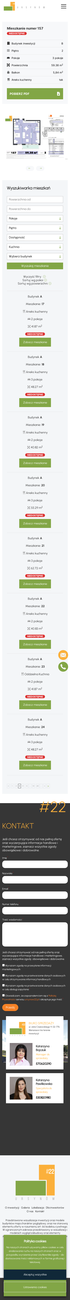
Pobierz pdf (19, 94)
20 (38, 786)
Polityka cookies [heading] (35, 1241)
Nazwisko (8, 873)
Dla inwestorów (55, 1207)
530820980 (43, 1097)
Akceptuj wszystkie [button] (35, 1274)
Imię (5, 857)
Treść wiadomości (12, 919)
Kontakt (39, 1211)
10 (33, 786)
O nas (30, 1211)
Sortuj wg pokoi (32, 280)
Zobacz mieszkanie (35, 342)
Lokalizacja (38, 1207)
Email (5, 888)
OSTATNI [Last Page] (48, 786)
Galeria (25, 1207)
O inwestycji (12, 1207)
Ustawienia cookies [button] (35, 1287)
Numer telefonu (11, 904)
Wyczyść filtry (32, 276)
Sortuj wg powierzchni (33, 283)
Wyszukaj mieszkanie (35, 266)
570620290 (43, 1064)
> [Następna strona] (44, 786)
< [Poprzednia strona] (8, 786)
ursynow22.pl (32, 999)
